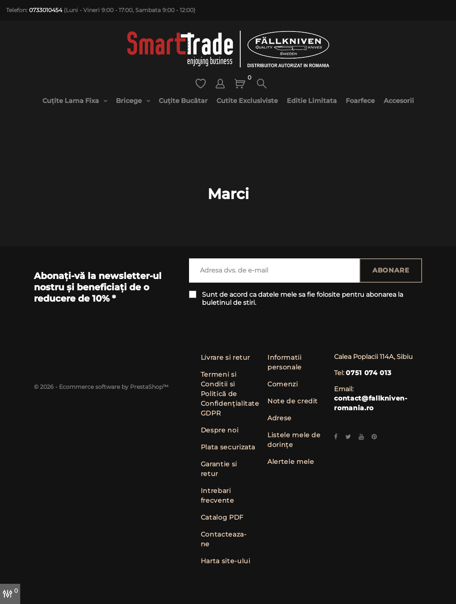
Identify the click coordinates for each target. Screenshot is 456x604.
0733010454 (45, 10)
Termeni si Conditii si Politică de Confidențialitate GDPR (230, 394)
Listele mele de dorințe (294, 440)
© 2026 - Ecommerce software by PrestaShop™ (101, 386)
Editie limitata (312, 101)
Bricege (129, 101)
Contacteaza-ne (224, 539)
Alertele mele (290, 462)
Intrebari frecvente (217, 495)
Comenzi (282, 384)
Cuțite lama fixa (71, 101)
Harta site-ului (225, 561)
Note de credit (292, 401)
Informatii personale (284, 362)
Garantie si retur (219, 469)
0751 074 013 (368, 373)
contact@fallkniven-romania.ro (370, 403)
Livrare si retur (225, 357)
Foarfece (360, 101)
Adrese (279, 418)
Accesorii (399, 101)
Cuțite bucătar (183, 101)
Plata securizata (228, 447)
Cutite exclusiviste (247, 101)
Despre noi (219, 430)
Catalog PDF (222, 517)
